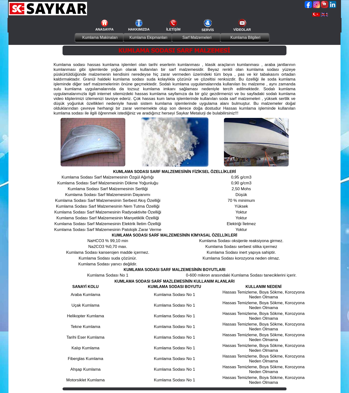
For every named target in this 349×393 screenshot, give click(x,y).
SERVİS (207, 30)
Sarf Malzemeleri (196, 37)
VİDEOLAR (242, 30)
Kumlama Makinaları (100, 37)
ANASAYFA (104, 29)
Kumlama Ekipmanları (148, 37)
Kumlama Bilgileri (245, 37)
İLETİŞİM (173, 29)
